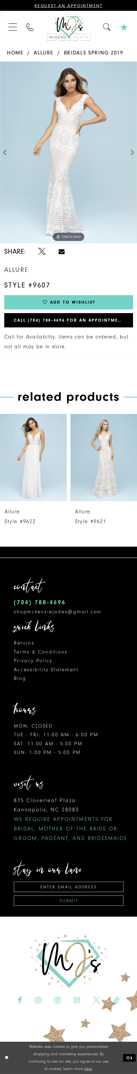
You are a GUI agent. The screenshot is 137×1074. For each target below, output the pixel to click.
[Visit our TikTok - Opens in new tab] (116, 1000)
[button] (13, 27)
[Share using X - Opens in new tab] (42, 251)
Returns (24, 643)
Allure (44, 52)
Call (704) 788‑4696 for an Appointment (69, 320)
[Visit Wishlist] (124, 27)
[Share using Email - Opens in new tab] (61, 251)
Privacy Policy (33, 661)
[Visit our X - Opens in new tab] (96, 1000)
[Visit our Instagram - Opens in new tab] (38, 1000)
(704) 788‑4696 (40, 602)
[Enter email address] (68, 887)
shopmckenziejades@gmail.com (58, 612)
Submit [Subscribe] (69, 900)
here (88, 1068)
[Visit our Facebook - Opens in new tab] (19, 1000)
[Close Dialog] (6, 1057)
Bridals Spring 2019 (93, 52)
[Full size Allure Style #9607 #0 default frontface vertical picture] (68, 152)
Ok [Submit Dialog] (129, 1057)
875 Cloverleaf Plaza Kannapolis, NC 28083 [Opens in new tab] (70, 819)
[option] (68, 152)
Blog (20, 678)
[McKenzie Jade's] (68, 27)
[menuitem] (13, 27)
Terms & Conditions (41, 652)
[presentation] (33, 457)
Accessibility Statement (46, 670)
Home (15, 52)
